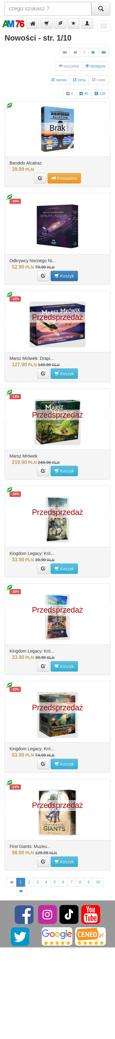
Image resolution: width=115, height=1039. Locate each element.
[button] (32, 23)
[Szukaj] (100, 9)
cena (79, 80)
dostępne (95, 66)
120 (100, 93)
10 (98, 882)
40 (83, 93)
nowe (98, 80)
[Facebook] (24, 914)
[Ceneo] (90, 936)
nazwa (59, 80)
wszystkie (69, 66)
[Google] (57, 936)
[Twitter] (20, 936)
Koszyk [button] (64, 275)
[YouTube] (91, 914)
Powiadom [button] (64, 178)
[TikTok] (69, 914)
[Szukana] (48, 9)
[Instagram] (47, 914)
